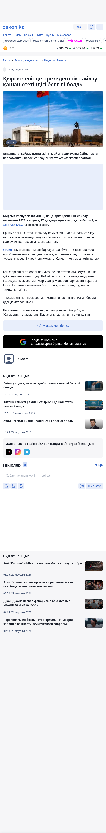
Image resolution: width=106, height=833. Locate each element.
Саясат (7, 35)
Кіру (100, 465)
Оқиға (39, 35)
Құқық (50, 35)
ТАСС (19, 225)
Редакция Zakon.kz (56, 60)
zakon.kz (9, 225)
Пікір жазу (94, 486)
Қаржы (28, 35)
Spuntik (8, 250)
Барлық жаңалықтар (27, 60)
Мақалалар (64, 35)
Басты (6, 60)
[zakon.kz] (13, 27)
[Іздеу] (91, 27)
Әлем (17, 35)
